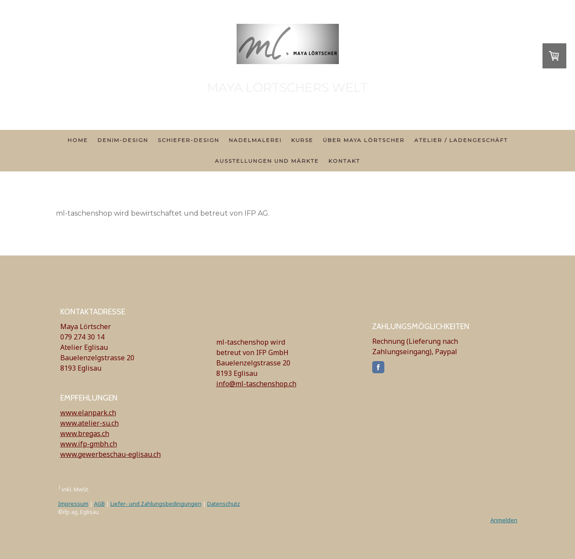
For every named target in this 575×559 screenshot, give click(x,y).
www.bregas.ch (84, 433)
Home (78, 140)
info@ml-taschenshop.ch (256, 383)
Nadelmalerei (255, 140)
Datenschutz (223, 503)
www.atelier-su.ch (89, 423)
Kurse (302, 140)
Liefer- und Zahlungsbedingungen (155, 503)
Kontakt (344, 161)
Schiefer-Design (188, 140)
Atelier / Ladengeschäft (461, 140)
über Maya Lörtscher (364, 140)
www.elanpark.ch (88, 412)
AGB (99, 503)
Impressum (73, 503)
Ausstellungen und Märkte (267, 161)
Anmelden (504, 520)
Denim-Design (122, 140)
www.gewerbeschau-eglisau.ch (110, 454)
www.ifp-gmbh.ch (88, 444)
